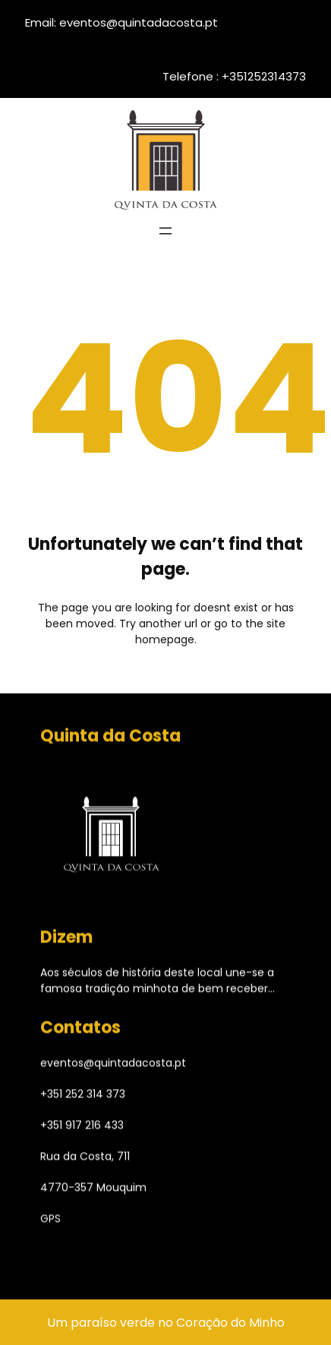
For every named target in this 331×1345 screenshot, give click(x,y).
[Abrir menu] (165, 231)
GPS (50, 1221)
